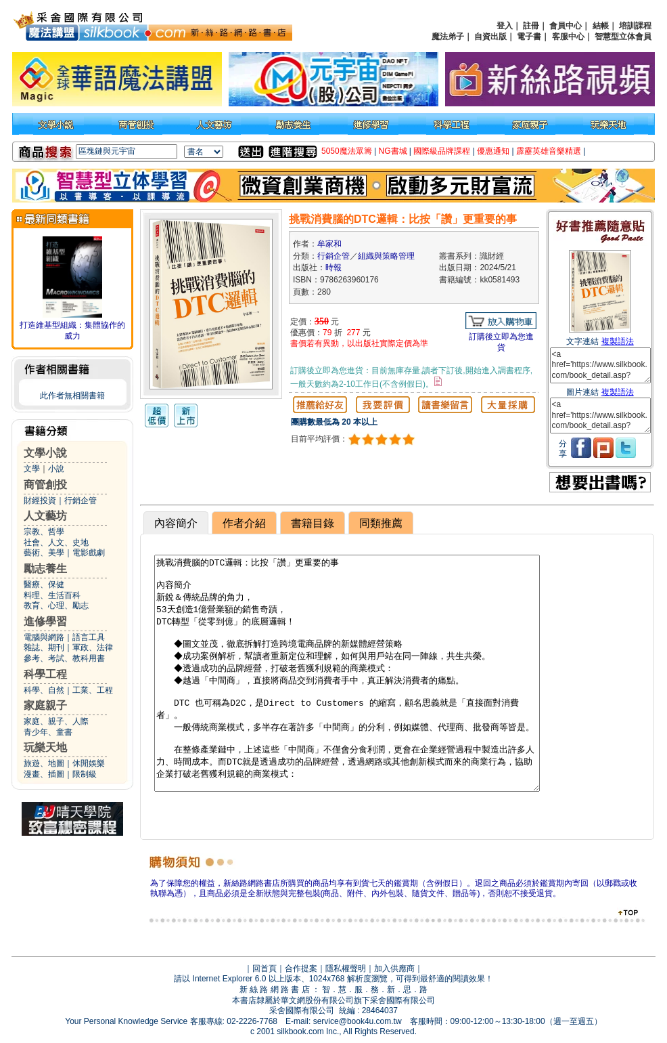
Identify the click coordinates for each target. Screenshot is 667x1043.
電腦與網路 (44, 637)
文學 (32, 468)
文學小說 (45, 453)
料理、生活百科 (52, 595)
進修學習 (45, 621)
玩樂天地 (45, 747)
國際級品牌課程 (441, 151)
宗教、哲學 (44, 531)
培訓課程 (635, 25)
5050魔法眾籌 (346, 151)
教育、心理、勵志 (56, 605)
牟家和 (329, 244)
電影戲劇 (88, 552)
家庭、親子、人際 (56, 721)
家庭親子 (45, 705)
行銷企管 (80, 500)
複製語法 (617, 341)
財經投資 (40, 500)
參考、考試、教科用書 (64, 658)
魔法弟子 (448, 36)
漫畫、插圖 (44, 774)
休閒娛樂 (88, 763)
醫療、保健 (44, 584)
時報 (333, 267)
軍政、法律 (92, 647)
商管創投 (45, 484)
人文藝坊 (45, 516)
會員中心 (565, 25)
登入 (505, 25)
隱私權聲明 (345, 968)
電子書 (529, 36)
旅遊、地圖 (44, 763)
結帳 (601, 25)
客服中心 (568, 36)
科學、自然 (44, 690)
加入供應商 (394, 968)
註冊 (531, 25)
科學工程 (45, 674)
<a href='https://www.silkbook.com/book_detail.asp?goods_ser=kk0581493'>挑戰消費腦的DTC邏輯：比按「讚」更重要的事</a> (600, 365)
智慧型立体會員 (623, 36)
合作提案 (301, 968)
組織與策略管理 (386, 256)
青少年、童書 (48, 732)
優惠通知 (493, 151)
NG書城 (393, 151)
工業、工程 (92, 690)
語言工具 (88, 637)
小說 (56, 468)
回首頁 (264, 968)
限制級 (84, 774)
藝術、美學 (44, 552)
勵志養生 (45, 568)
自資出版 (490, 36)
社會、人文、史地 (56, 542)
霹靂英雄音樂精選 (548, 151)
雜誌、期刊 (44, 647)
